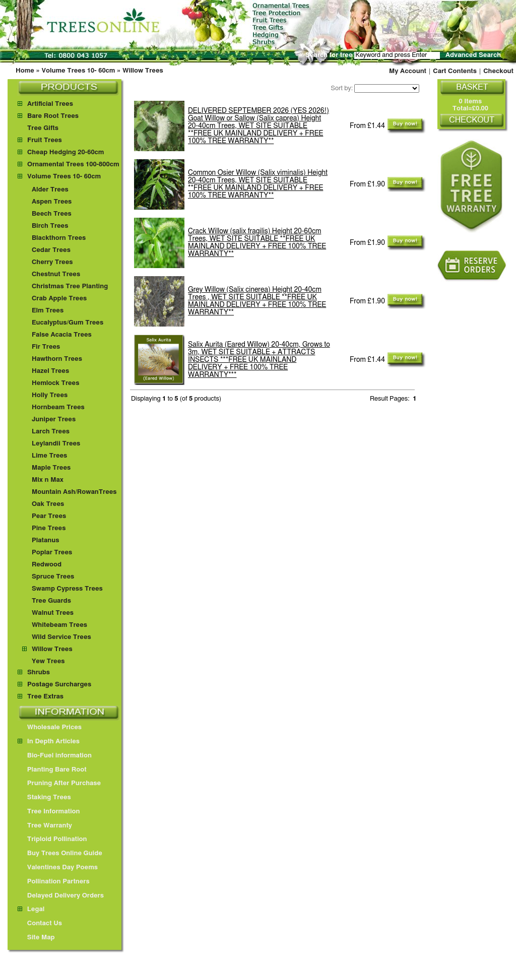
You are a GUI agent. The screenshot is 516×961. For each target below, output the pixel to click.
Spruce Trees (53, 576)
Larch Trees (51, 431)
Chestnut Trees (56, 274)
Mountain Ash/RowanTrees (74, 492)
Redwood (46, 564)
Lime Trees (49, 456)
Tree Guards (51, 601)
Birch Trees (50, 226)
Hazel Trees (50, 371)
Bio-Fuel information (55, 755)
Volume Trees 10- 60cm (78, 71)
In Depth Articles (49, 741)
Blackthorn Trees (59, 238)
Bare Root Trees (53, 116)
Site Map (36, 937)
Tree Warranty (45, 825)
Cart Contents (455, 71)
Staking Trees (44, 797)
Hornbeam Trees (58, 407)
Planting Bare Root (52, 769)
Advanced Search (473, 55)
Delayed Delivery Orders (61, 895)
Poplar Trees (52, 552)
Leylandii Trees (56, 443)
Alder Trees (50, 189)
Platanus (45, 540)
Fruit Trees (44, 140)
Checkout (498, 71)
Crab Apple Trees (59, 298)
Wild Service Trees (61, 637)
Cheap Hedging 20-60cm (65, 152)
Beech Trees (52, 214)
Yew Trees (48, 661)
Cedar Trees (51, 250)
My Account (407, 71)
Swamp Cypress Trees (67, 589)
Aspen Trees (52, 202)
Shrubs (38, 672)
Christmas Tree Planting (70, 286)
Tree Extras (45, 696)
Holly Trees (50, 395)
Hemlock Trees (55, 383)
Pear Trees (49, 516)
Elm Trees (47, 310)
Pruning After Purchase (59, 783)
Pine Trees (49, 528)
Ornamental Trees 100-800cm (73, 164)
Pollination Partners (54, 881)
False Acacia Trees (62, 335)
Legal (31, 909)
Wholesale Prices (50, 727)
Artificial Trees (50, 104)
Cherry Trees (52, 262)
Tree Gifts (42, 128)
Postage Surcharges (59, 684)
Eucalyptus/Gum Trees (67, 322)
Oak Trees (48, 504)
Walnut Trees (53, 613)
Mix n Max (47, 480)
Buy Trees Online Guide (60, 853)
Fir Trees (46, 347)
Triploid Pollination (52, 839)
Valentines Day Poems (58, 867)
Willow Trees (142, 71)
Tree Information (49, 811)
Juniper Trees (54, 419)
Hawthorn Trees (57, 359)
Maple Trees (51, 468)
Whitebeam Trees (59, 625)
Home (25, 71)
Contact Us (40, 923)
